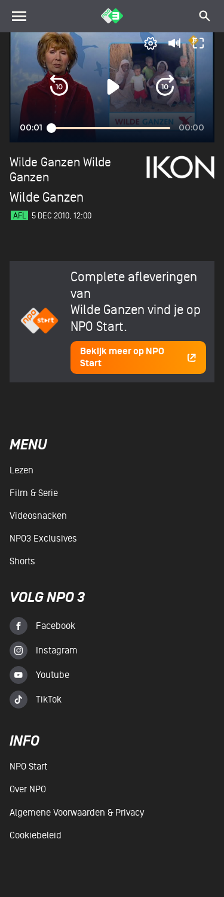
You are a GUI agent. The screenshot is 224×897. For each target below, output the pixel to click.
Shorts (22, 561)
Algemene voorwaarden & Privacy (77, 812)
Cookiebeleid (36, 835)
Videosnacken (38, 515)
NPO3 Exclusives (43, 538)
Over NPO (28, 789)
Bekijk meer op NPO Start (138, 357)
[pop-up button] (150, 43)
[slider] (110, 128)
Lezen (21, 470)
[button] (59, 87)
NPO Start (28, 766)
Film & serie (34, 493)
